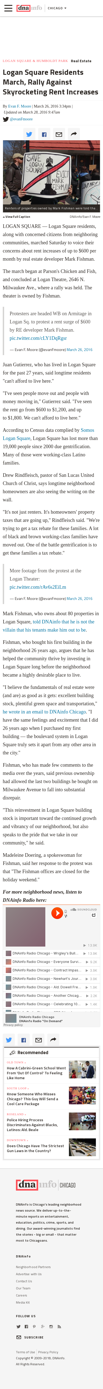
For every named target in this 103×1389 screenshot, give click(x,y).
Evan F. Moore (19, 106)
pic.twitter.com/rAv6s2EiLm (38, 587)
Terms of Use (25, 1352)
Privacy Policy (48, 1352)
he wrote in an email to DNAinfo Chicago (44, 712)
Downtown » (17, 1140)
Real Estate (81, 61)
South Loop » (18, 1088)
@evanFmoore (21, 119)
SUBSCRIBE (30, 1337)
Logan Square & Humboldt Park (35, 61)
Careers (21, 1295)
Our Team (23, 1288)
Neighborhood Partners (33, 1266)
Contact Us (24, 1281)
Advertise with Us (29, 1274)
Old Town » (16, 1062)
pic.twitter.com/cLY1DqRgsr (38, 338)
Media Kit (23, 1302)
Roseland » (16, 1114)
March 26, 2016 (80, 349)
